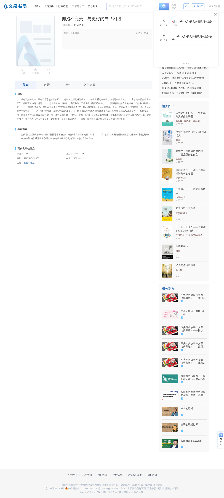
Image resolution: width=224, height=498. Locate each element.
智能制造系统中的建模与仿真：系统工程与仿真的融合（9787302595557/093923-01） (193, 394)
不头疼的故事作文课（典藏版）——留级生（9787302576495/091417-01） (193, 345)
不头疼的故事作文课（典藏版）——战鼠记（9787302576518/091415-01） (193, 361)
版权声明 (152, 474)
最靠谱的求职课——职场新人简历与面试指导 (193, 377)
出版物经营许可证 (136, 488)
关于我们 (72, 474)
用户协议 (102, 474)
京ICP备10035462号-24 (114, 488)
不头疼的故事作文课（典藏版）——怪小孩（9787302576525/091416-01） (193, 329)
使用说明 (117, 474)
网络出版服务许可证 (168, 488)
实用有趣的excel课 (191, 440)
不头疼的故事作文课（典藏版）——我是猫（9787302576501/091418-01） (193, 296)
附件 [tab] (68, 84)
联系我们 (87, 474)
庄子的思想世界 (189, 424)
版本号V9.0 (85, 492)
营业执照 (151, 488)
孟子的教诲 (187, 408)
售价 (66, 33)
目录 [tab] (47, 84)
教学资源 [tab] (89, 84)
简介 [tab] (25, 84)
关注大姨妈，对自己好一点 (193, 313)
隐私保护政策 (135, 474)
